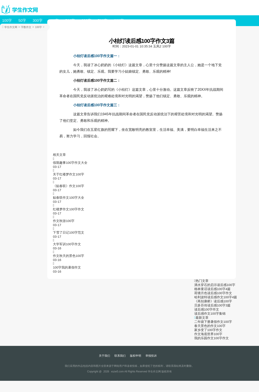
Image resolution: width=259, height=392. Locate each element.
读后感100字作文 (206, 309)
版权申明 (135, 355)
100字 (7, 21)
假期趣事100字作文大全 (70, 162)
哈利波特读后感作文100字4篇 (215, 297)
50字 (22, 21)
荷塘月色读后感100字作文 (213, 293)
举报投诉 (151, 355)
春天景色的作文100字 (210, 326)
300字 (37, 21)
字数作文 (26, 27)
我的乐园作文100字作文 (211, 338)
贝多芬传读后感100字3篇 (212, 305)
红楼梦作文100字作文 (68, 209)
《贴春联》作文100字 (68, 186)
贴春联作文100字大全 (68, 197)
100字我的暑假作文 (67, 267)
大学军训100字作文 (67, 244)
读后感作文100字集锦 (210, 313)
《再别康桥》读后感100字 (213, 301)
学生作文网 (10, 27)
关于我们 (104, 355)
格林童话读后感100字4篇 (212, 289)
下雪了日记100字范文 (68, 232)
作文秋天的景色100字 (68, 256)
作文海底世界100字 (208, 334)
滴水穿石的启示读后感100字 (214, 285)
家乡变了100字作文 (208, 330)
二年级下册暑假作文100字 (213, 321)
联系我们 (120, 355)
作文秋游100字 (63, 221)
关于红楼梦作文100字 (68, 174)
